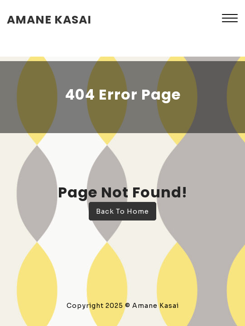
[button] (230, 19)
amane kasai (49, 20)
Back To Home (122, 211)
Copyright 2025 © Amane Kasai (123, 306)
